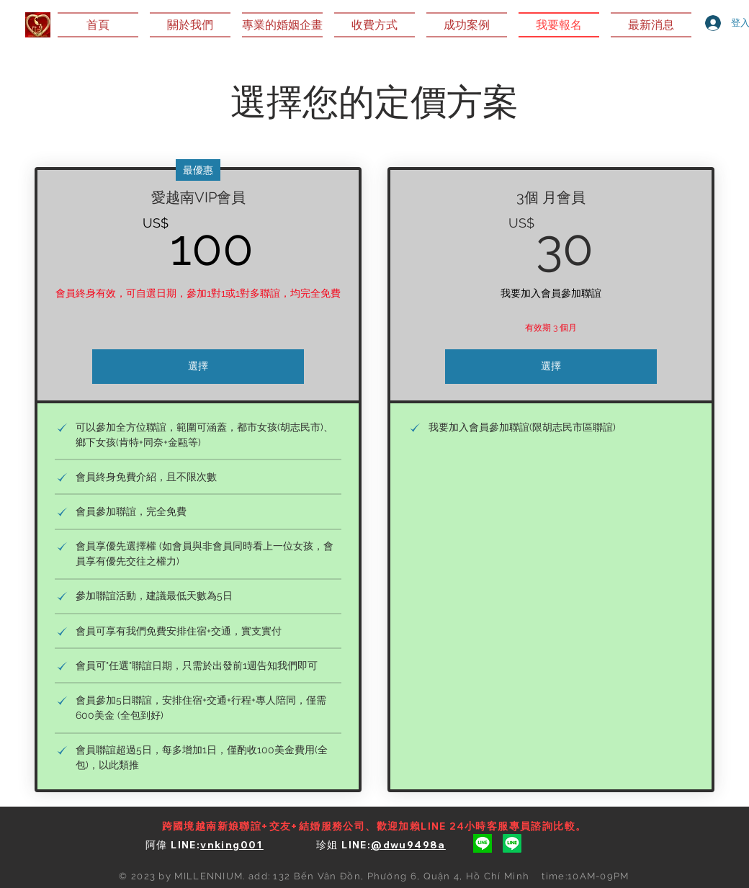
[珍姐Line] (512, 843)
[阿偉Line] (482, 843)
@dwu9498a (408, 844)
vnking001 (232, 844)
